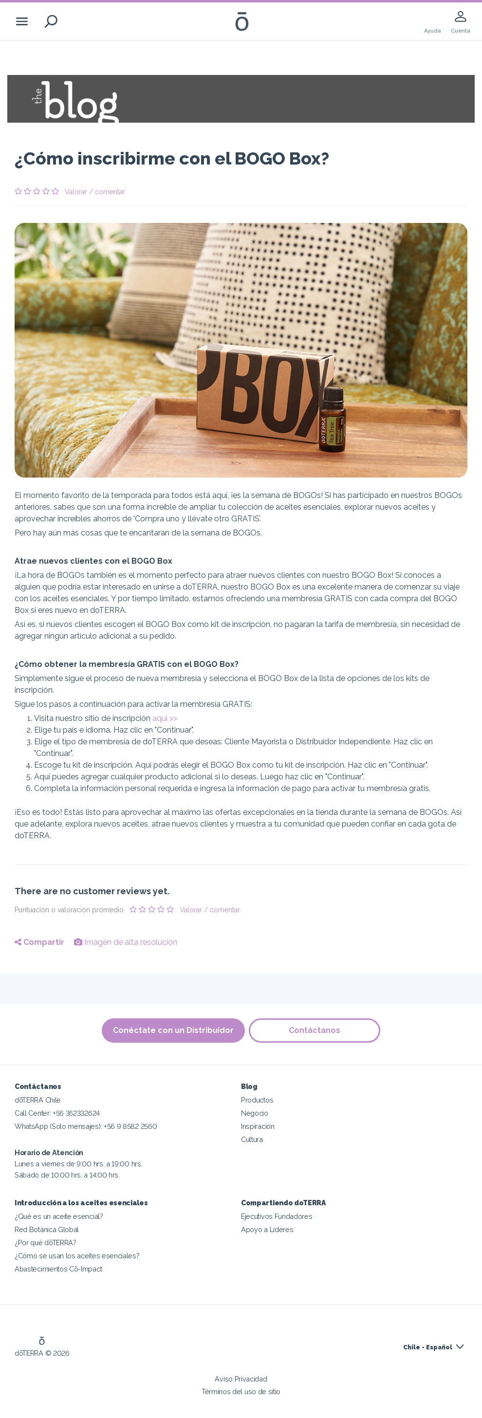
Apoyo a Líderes (267, 1229)
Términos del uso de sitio (241, 1391)
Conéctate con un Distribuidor (172, 1030)
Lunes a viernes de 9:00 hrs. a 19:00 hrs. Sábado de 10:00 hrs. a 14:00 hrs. (78, 1163)
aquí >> (164, 718)
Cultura (252, 1139)
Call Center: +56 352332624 (57, 1113)
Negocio (254, 1113)
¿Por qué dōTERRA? (45, 1242)
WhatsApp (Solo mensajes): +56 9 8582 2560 (86, 1126)
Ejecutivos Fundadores (277, 1216)
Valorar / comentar (95, 192)
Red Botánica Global (47, 1229)
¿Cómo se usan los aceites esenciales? (77, 1256)
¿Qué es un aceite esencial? (59, 1216)
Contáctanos (315, 1030)
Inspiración (258, 1126)
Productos (257, 1100)
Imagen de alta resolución (125, 942)
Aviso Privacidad (241, 1379)
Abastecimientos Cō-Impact (58, 1269)
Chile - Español (427, 1347)
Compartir (39, 942)
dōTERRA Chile (38, 1100)
